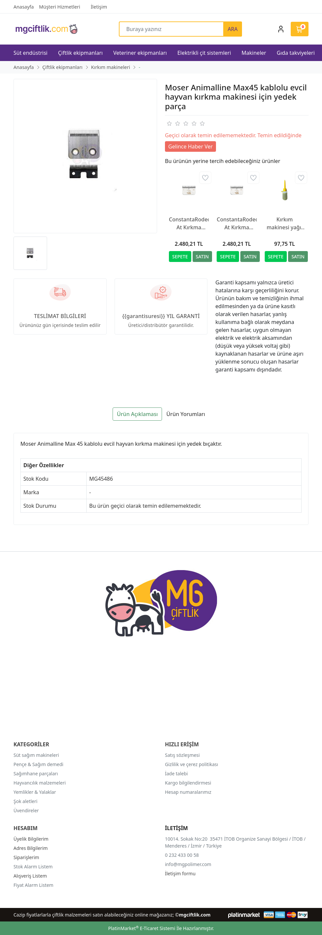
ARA (232, 29)
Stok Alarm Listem (33, 866)
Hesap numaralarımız (188, 792)
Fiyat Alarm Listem (33, 885)
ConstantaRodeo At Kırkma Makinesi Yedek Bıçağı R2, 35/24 (236, 223)
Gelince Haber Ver (190, 146)
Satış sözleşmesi (182, 755)
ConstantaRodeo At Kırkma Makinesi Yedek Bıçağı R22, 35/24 (189, 223)
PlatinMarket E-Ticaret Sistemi (141, 928)
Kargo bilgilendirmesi (188, 783)
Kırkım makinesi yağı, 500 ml (285, 223)
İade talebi (176, 773)
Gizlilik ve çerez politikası (191, 764)
